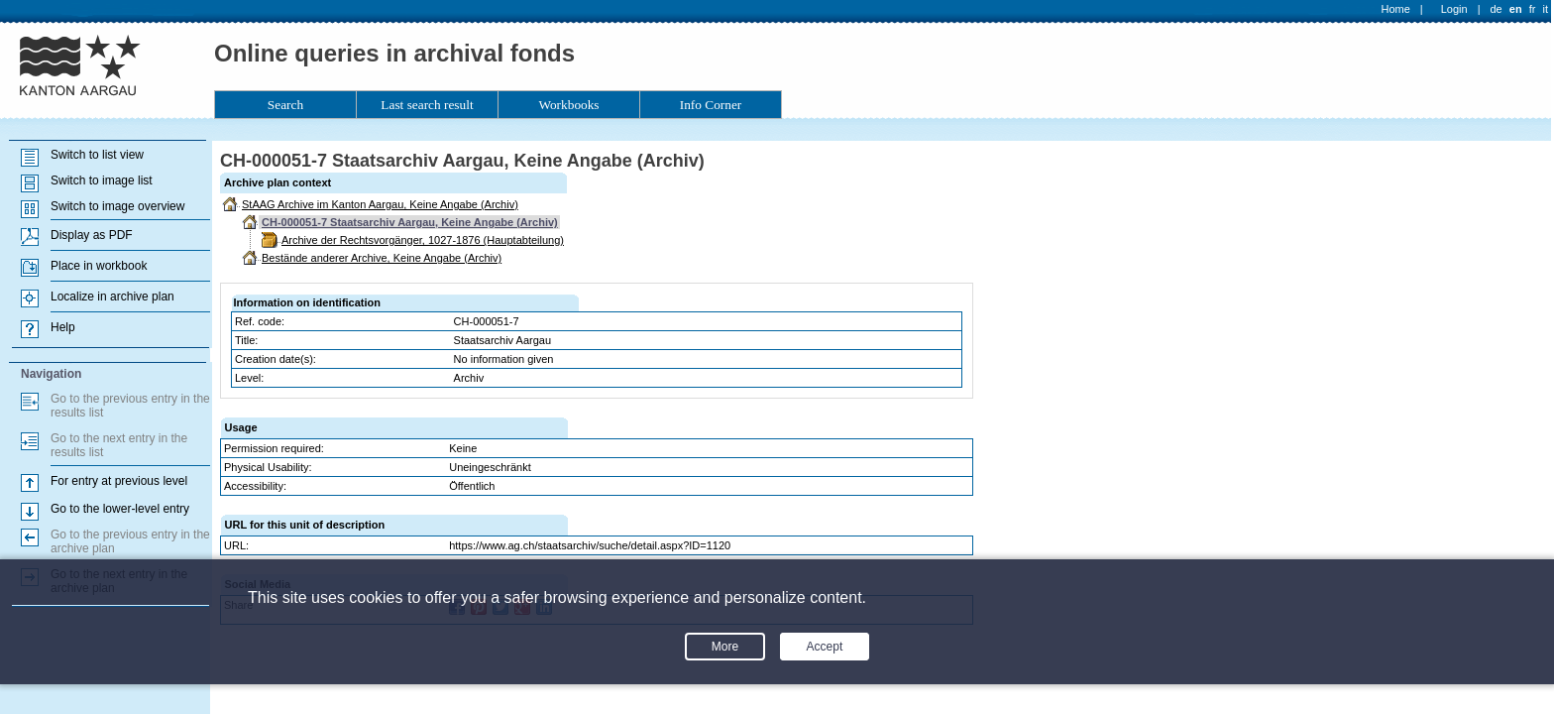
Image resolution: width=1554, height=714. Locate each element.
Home (1396, 9)
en (1515, 9)
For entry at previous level (119, 481)
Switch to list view (97, 155)
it (1546, 9)
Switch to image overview (117, 206)
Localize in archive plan (112, 296)
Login (1454, 9)
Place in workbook (99, 266)
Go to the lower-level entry (120, 509)
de (1495, 9)
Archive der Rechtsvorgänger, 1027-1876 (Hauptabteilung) (422, 240)
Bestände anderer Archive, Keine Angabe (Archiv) (381, 258)
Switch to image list (102, 180)
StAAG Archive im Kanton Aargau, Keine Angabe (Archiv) (380, 204)
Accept (825, 647)
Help (63, 327)
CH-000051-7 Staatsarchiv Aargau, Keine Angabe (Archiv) (410, 222)
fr (1532, 9)
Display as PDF (92, 235)
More (725, 647)
